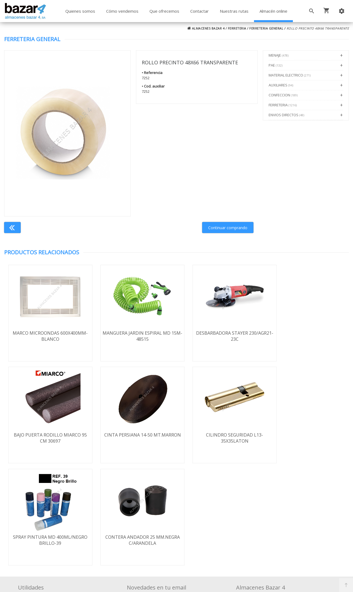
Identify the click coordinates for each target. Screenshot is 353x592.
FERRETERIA (237, 28)
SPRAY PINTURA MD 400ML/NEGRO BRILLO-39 (219, 438)
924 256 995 (254, 515)
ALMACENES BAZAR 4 (206, 28)
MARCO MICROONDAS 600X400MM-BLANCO (47, 336)
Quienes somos (80, 11)
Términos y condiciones (47, 502)
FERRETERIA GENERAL (266, 28)
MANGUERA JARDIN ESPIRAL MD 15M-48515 (133, 336)
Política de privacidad (44, 518)
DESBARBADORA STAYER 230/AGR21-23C (219, 336)
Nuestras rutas (234, 11)
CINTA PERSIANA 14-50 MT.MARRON (47, 438)
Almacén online (273, 11)
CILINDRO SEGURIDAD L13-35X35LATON (133, 438)
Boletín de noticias (176, 533)
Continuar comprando (227, 227)
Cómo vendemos (122, 11)
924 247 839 (254, 523)
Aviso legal (34, 526)
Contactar (199, 11)
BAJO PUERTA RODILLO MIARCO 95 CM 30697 (305, 336)
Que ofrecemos (164, 11)
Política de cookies (42, 534)
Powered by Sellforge (249, 583)
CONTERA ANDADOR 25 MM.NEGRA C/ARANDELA (306, 438)
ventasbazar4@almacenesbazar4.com (280, 531)
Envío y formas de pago (47, 510)
